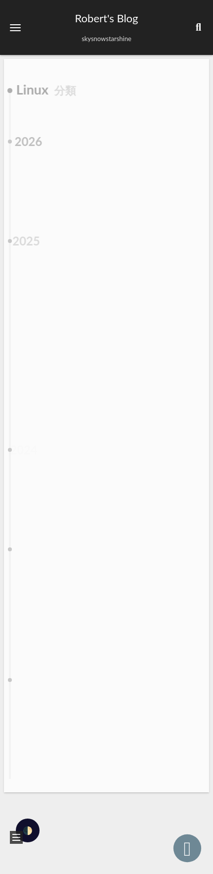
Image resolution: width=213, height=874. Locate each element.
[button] (15, 27)
